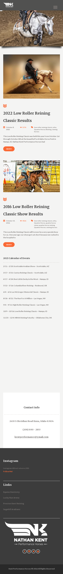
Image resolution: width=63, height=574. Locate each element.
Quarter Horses (40, 227)
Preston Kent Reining (13, 503)
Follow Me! (8, 471)
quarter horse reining (47, 225)
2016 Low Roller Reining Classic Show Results (31, 206)
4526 (24, 221)
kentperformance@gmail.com (31, 437)
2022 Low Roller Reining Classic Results (31, 112)
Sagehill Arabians (11, 509)
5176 (24, 127)
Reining (48, 129)
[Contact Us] (32, 362)
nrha (54, 127)
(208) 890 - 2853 (31, 429)
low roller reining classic (43, 127)
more (9, 149)
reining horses (51, 227)
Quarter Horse (39, 129)
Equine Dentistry (11, 492)
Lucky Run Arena (11, 497)
